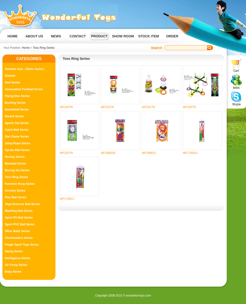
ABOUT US (34, 36)
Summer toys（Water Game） (25, 69)
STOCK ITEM (148, 36)
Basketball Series (17, 109)
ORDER (172, 36)
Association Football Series (24, 89)
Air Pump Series (16, 265)
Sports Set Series (17, 123)
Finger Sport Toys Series (22, 244)
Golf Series (12, 82)
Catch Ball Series (16, 129)
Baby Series (13, 271)
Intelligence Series (17, 258)
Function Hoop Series (20, 184)
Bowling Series (15, 102)
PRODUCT (99, 36)
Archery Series (15, 190)
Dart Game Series (17, 136)
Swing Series (14, 251)
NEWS (56, 36)
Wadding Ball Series (19, 211)
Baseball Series (15, 163)
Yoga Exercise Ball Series (22, 204)
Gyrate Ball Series (17, 150)
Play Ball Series (15, 197)
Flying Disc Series (17, 96)
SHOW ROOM (123, 36)
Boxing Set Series (17, 170)
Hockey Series (15, 157)
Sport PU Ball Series (19, 217)
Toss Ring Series (44, 47)
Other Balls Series (17, 231)
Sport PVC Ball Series (20, 224)
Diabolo (10, 75)
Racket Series (14, 116)
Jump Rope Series (17, 143)
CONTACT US (77, 40)
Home (26, 47)
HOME (12, 36)
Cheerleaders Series (19, 238)
